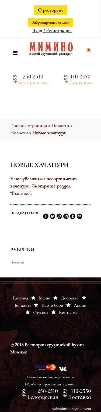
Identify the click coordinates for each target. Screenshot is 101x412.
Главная (20, 298)
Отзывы (40, 312)
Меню (44, 298)
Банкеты (23, 305)
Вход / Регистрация (52, 30)
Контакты (68, 312)
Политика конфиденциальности (50, 377)
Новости (60, 125)
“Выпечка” (20, 193)
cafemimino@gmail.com (71, 408)
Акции (80, 305)
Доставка (70, 298)
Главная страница (28, 125)
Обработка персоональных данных (50, 384)
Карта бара (52, 305)
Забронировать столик (50, 22)
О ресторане (50, 10)
